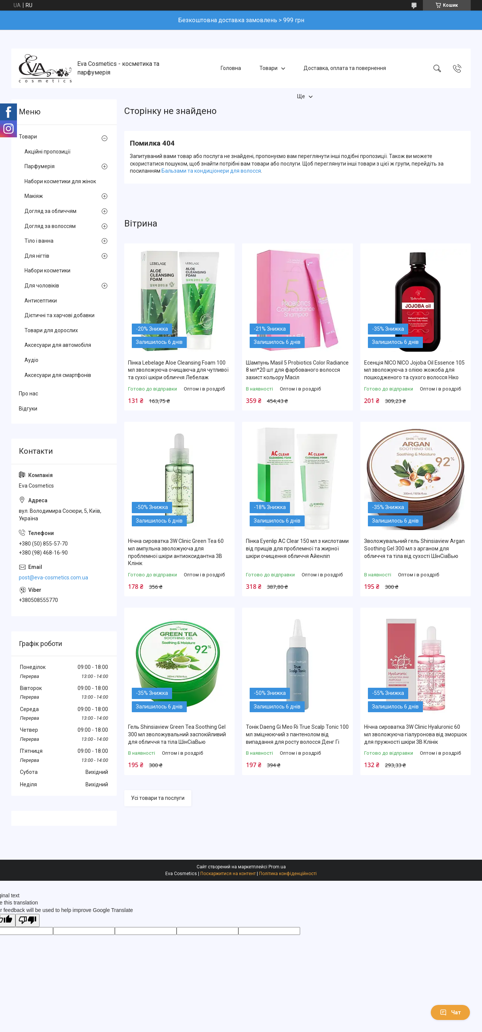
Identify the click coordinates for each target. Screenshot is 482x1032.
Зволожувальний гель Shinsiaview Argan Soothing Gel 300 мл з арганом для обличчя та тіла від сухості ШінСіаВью (414, 548)
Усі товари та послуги (158, 798)
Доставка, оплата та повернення (345, 68)
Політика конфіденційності (288, 873)
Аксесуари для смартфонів (57, 375)
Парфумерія (39, 166)
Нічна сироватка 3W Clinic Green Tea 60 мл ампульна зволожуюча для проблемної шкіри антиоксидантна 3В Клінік (176, 552)
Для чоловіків (41, 286)
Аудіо (31, 360)
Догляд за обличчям (50, 211)
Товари (268, 68)
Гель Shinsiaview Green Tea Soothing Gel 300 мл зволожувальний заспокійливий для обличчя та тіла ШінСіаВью (177, 734)
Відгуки (28, 409)
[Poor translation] (27, 920)
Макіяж (33, 196)
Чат (450, 1012)
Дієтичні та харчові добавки (59, 315)
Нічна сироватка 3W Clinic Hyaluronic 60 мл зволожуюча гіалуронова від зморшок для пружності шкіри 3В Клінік (415, 734)
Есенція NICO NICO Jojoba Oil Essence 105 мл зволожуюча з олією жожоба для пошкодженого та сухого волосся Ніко (414, 370)
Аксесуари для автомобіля (57, 345)
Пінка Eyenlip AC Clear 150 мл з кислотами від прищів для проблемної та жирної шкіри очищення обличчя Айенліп (297, 548)
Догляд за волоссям (50, 226)
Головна (231, 68)
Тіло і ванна (38, 241)
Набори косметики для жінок (60, 181)
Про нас (28, 394)
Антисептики (40, 301)
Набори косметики (47, 270)
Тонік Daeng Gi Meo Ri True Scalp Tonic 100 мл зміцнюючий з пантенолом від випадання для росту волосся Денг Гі (297, 734)
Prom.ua (277, 866)
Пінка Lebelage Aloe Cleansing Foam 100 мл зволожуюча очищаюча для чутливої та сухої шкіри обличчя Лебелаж (178, 370)
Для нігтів (36, 256)
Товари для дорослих (51, 330)
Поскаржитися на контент (228, 873)
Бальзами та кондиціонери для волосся (211, 171)
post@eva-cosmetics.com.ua (53, 578)
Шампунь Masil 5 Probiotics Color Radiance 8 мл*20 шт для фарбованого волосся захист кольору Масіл (297, 370)
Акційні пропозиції (47, 152)
